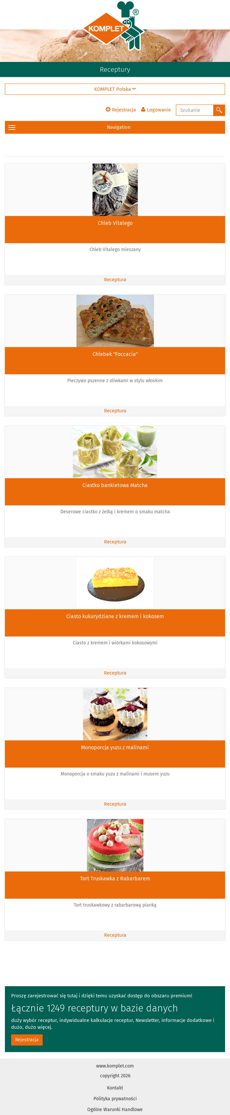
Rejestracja (121, 110)
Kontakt (115, 1088)
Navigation (69, 127)
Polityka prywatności (115, 1099)
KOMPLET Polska (115, 89)
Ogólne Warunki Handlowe (115, 1109)
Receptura (115, 280)
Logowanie (156, 110)
